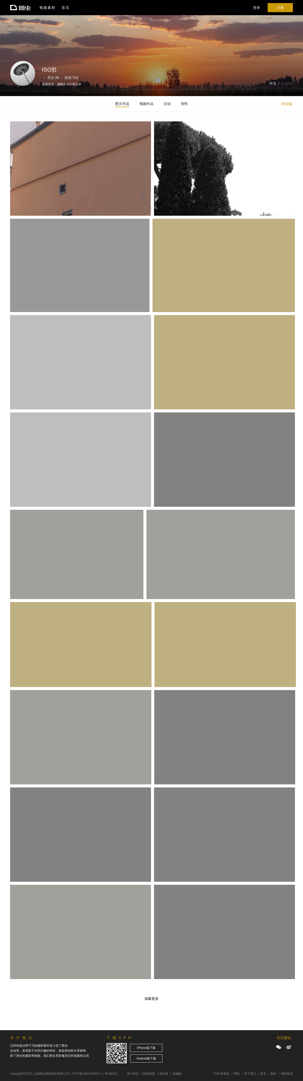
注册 (280, 8)
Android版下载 (146, 1058)
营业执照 (111, 1073)
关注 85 (53, 78)
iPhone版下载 (146, 1048)
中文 (272, 83)
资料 (184, 104)
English (287, 83)
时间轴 (287, 104)
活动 (167, 104)
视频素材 (47, 8)
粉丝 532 (72, 78)
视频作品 (146, 104)
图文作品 (122, 104)
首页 (66, 8)
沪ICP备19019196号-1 (87, 1073)
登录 (256, 8)
